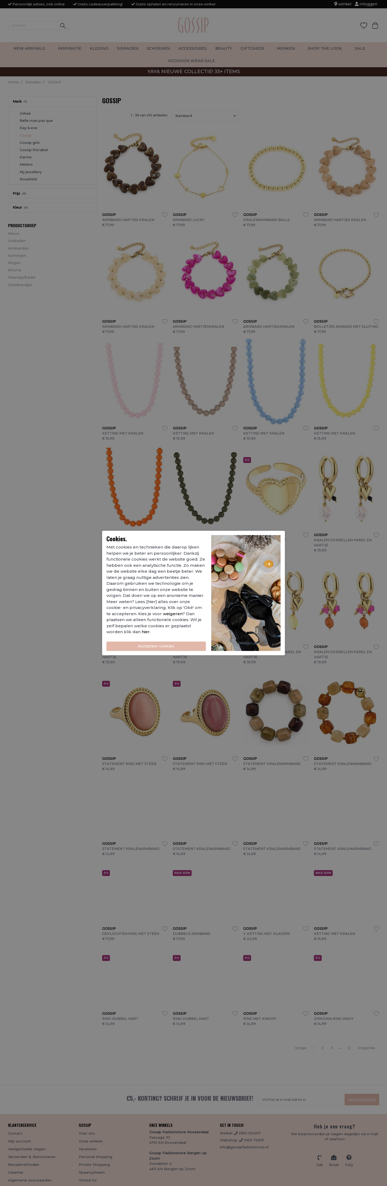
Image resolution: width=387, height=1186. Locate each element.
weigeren (172, 613)
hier (146, 631)
